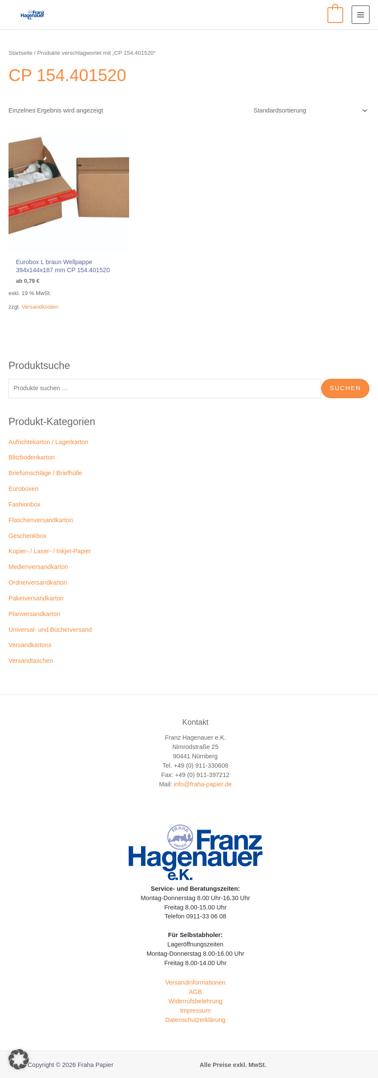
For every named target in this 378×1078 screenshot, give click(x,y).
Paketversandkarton (36, 591)
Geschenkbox (27, 529)
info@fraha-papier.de (202, 777)
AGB (195, 985)
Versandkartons (29, 639)
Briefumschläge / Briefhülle (45, 467)
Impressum (195, 1004)
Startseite (20, 53)
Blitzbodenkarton (31, 451)
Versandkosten (40, 301)
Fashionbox (24, 498)
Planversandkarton (34, 607)
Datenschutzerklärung (195, 1013)
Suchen (345, 381)
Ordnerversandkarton (37, 576)
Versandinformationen (195, 976)
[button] (18, 1059)
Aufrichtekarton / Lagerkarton (48, 435)
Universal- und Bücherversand (50, 623)
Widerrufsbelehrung (195, 994)
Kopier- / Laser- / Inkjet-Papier (49, 545)
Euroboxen (23, 482)
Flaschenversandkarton (40, 513)
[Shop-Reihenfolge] (309, 110)
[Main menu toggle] (361, 14)
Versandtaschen (30, 654)
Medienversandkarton (38, 560)
